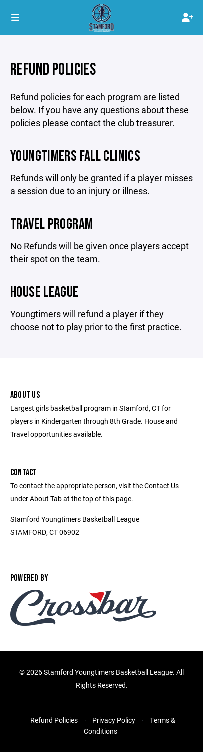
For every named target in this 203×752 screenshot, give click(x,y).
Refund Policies (54, 720)
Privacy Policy (113, 720)
